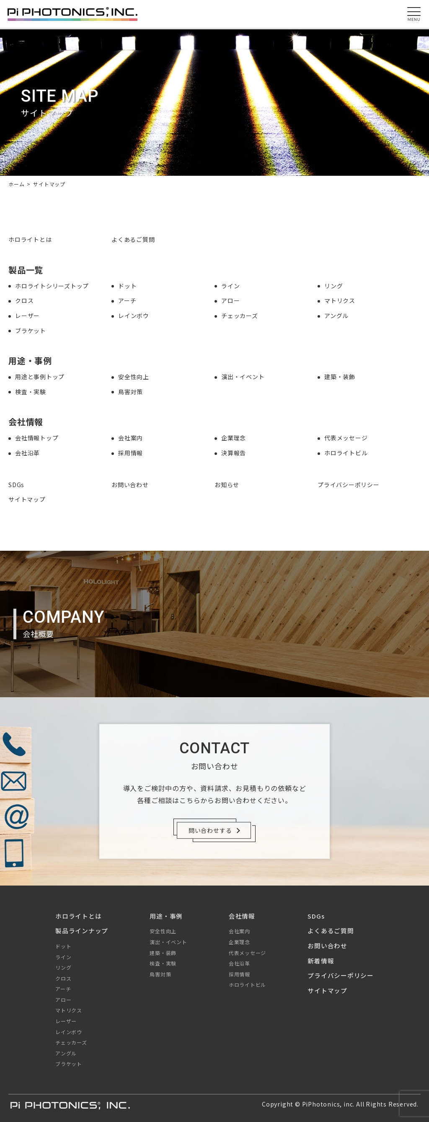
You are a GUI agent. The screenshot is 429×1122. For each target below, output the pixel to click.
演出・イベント (243, 376)
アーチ (127, 300)
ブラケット (30, 330)
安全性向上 (133, 376)
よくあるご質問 (133, 239)
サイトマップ (27, 499)
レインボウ (133, 315)
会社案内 (130, 438)
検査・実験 (30, 392)
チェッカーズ (239, 315)
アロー (230, 300)
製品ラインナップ (81, 930)
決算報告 (233, 453)
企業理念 (233, 438)
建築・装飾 (339, 376)
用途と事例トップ (40, 376)
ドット (127, 286)
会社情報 (242, 915)
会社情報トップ (37, 438)
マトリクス (339, 300)
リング (333, 286)
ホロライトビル (346, 453)
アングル (336, 315)
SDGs (16, 484)
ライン (230, 286)
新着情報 (321, 960)
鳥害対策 (130, 392)
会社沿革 (27, 453)
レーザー (27, 315)
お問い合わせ (130, 484)
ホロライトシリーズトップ (52, 286)
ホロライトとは (30, 239)
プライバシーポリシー (349, 484)
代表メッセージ (346, 438)
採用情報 (130, 453)
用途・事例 (166, 915)
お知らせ (226, 484)
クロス (24, 300)
